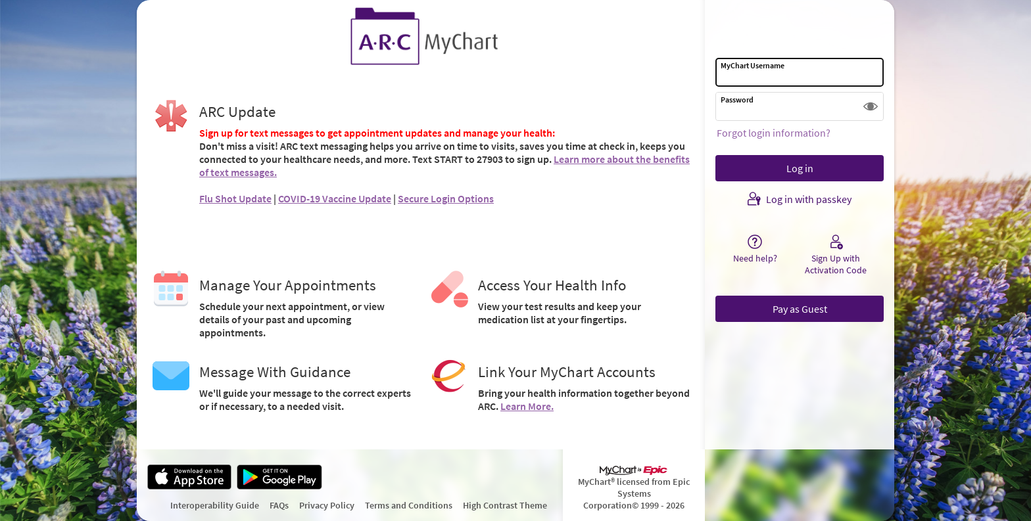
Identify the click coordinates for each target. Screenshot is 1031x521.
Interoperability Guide (214, 505)
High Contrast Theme (505, 505)
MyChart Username (752, 65)
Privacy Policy (326, 505)
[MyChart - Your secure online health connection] (420, 36)
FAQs (279, 505)
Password (737, 99)
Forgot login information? (773, 132)
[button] (870, 106)
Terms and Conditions (408, 505)
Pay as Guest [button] (800, 308)
